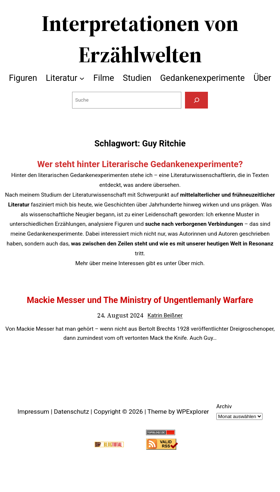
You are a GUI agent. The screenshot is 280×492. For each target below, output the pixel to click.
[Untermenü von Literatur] (81, 77)
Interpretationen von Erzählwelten (140, 39)
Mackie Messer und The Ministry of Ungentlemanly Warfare (140, 300)
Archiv (224, 406)
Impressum (33, 411)
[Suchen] (196, 100)
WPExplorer (193, 411)
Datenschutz (71, 411)
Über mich (190, 263)
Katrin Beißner (164, 315)
